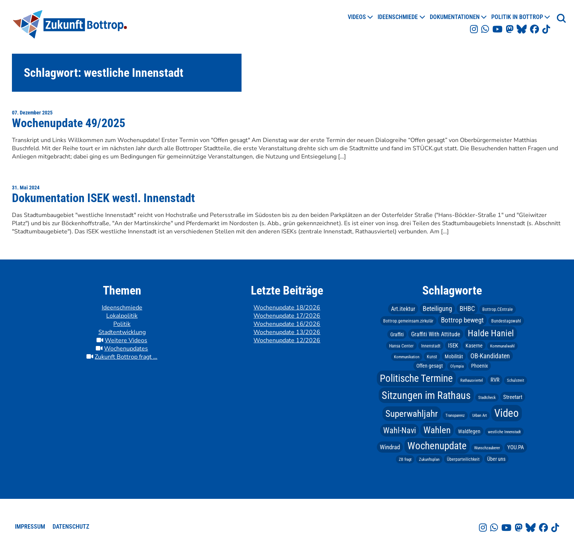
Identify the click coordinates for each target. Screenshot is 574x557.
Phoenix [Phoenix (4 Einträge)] (479, 366)
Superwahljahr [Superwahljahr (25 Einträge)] (411, 413)
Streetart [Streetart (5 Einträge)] (512, 396)
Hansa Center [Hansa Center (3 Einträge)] (401, 345)
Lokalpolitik (122, 316)
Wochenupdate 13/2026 (286, 332)
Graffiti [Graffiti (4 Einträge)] (397, 334)
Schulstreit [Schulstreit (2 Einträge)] (515, 380)
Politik (121, 324)
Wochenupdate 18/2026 (286, 307)
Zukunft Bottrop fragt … (126, 357)
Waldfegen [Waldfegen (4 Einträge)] (469, 431)
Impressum (30, 526)
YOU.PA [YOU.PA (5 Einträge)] (515, 447)
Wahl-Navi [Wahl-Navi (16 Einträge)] (399, 430)
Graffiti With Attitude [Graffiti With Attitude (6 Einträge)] (435, 334)
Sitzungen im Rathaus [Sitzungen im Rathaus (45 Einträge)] (426, 395)
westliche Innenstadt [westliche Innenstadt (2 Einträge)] (504, 431)
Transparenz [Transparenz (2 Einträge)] (455, 415)
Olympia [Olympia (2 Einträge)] (457, 366)
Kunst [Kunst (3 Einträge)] (432, 356)
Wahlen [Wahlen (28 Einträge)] (437, 430)
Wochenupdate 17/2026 (286, 316)
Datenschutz (71, 526)
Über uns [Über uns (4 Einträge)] (496, 459)
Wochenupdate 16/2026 (286, 324)
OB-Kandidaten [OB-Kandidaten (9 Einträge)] (490, 355)
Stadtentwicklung (122, 332)
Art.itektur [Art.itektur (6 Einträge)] (403, 308)
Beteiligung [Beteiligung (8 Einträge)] (437, 308)
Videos (357, 17)
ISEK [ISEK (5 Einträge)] (453, 345)
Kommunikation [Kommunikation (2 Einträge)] (406, 356)
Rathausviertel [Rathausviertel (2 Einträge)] (471, 380)
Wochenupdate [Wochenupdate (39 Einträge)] (437, 446)
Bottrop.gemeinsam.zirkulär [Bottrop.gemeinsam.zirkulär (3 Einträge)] (408, 321)
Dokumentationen (455, 17)
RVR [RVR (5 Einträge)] (495, 380)
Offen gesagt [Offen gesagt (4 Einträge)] (429, 366)
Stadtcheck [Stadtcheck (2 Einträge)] (487, 397)
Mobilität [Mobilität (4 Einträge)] (454, 356)
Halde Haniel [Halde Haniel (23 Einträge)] (491, 333)
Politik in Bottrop (517, 17)
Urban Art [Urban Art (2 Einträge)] (479, 415)
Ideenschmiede (398, 17)
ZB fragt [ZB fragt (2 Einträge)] (405, 459)
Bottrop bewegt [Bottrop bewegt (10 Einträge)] (462, 320)
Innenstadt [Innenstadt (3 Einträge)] (431, 345)
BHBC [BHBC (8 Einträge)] (467, 308)
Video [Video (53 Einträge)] (506, 413)
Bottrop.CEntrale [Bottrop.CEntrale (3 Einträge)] (497, 309)
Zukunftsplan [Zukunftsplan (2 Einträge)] (429, 459)
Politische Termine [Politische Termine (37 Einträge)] (416, 378)
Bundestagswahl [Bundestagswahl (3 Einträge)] (506, 321)
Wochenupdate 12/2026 (286, 340)
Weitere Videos (126, 340)
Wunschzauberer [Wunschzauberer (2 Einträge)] (487, 448)
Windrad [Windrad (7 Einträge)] (390, 447)
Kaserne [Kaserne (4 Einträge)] (474, 345)
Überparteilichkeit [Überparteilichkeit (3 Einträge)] (463, 459)
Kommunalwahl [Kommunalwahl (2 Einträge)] (502, 345)
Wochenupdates (126, 348)
